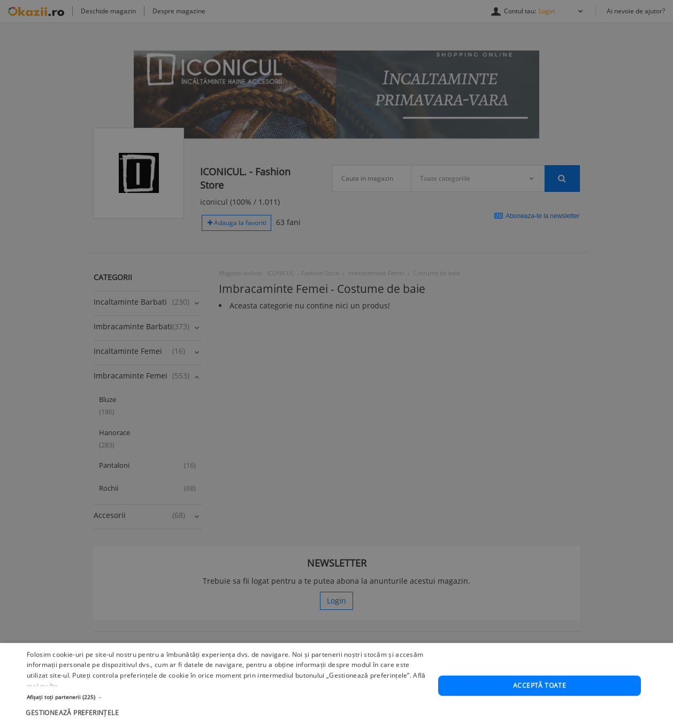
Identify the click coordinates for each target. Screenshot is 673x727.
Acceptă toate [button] (539, 710)
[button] (226, 722)
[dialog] (336, 363)
